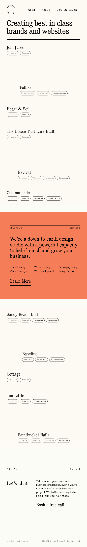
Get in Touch (67, 10)
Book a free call (50, 505)
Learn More (20, 281)
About (46, 10)
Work (31, 10)
